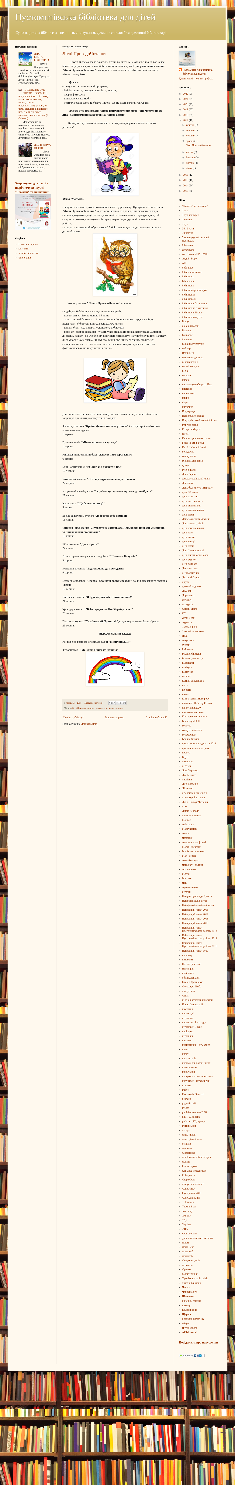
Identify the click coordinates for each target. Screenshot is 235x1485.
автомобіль (188, 249)
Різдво (185, 1107)
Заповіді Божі (190, 627)
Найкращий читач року (195, 950)
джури (185, 582)
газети (185, 433)
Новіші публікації (73, 717)
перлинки (187, 1036)
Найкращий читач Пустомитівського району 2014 (199, 937)
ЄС (184, 613)
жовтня (190, 125)
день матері (188, 541)
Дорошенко (188, 595)
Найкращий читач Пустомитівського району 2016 (199, 945)
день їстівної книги (193, 528)
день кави (187, 532)
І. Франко (187, 649)
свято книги (189, 1134)
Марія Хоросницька (193, 851)
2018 (186, 115)
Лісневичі (187, 788)
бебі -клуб (188, 267)
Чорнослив (25, 257)
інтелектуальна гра (192, 658)
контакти (24, 248)
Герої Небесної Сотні (194, 447)
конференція (189, 734)
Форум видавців (191, 1260)
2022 (186, 93)
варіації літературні (193, 343)
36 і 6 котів (188, 228)
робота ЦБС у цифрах (194, 1121)
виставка (187, 388)
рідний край (189, 1103)
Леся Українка (190, 770)
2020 (186, 104)
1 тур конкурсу (190, 215)
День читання (190, 568)
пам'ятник (187, 1009)
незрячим (187, 959)
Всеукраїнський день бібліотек (199, 420)
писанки (187, 1040)
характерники (190, 1274)
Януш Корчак (189, 1327)
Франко (186, 1269)
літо (184, 806)
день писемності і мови (195, 555)
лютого (190, 162)
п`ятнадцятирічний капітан (197, 1000)
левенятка (187, 761)
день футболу (189, 563)
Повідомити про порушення (198, 1342)
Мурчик (186, 891)
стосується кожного (193, 1184)
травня (190, 141)
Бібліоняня (188, 281)
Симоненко (188, 1152)
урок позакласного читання (197, 1238)
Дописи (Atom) (89, 723)
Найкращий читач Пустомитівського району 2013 (199, 929)
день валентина (191, 496)
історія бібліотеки (29, 253)
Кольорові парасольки (194, 716)
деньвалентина (190, 573)
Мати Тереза (189, 855)
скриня (186, 1161)
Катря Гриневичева (193, 680)
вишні (185, 397)
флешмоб (187, 1256)
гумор (185, 465)
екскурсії (187, 600)
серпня (190, 130)
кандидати (188, 662)
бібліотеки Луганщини (195, 303)
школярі (186, 1305)
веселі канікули (191, 366)
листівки (187, 779)
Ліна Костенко (190, 784)
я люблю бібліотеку (193, 1318)
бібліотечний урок (192, 317)
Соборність (188, 1175)
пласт (185, 1054)
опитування (188, 991)
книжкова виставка (193, 712)
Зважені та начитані (193, 631)
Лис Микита (189, 775)
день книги (188, 537)
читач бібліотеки (191, 1283)
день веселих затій (192, 501)
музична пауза (190, 887)
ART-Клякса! (189, 1332)
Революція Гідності (193, 1094)
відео (185, 402)
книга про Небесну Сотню (197, 703)
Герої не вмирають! (193, 442)
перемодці (188, 1013)
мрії (184, 882)
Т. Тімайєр (188, 1202)
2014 (186, 185)
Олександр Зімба (191, 986)
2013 (186, 190)
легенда (186, 766)
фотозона (187, 1265)
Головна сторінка (114, 717)
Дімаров (187, 590)
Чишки (186, 1287)
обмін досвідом (191, 977)
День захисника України (196, 519)
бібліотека (188, 285)
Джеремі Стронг (191, 577)
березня (190, 157)
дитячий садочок (191, 586)
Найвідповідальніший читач (198, 905)
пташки (186, 1085)
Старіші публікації (156, 717)
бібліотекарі (189, 299)
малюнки (187, 837)
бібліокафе (188, 276)
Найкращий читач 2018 (195, 918)
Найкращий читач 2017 (195, 914)
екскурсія (187, 604)
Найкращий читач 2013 (195, 909)
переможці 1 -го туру (194, 1022)
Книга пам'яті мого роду (195, 698)
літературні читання (193, 797)
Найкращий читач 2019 (195, 923)
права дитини (189, 1067)
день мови (188, 546)
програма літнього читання (109, 708)
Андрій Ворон (190, 258)
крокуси (186, 752)
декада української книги (196, 478)
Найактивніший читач (194, 900)
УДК (184, 1220)
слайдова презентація (194, 1170)
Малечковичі (189, 828)
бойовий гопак (190, 326)
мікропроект (189, 869)
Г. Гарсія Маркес (191, 429)
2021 (186, 99)
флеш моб (187, 1251)
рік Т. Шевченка (191, 1116)
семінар (186, 1143)
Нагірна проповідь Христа (197, 896)
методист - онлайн (192, 864)
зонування (188, 640)
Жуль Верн (188, 617)
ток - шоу (187, 1211)
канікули (187, 667)
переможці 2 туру (192, 1027)
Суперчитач (188, 1188)
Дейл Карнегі (189, 474)
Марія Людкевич (191, 847)
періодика (187, 1031)
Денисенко (188, 483)
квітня (190, 152)
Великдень (188, 353)
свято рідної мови (192, 1139)
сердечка (187, 1148)
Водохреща (188, 411)
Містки (186, 873)
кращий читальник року (195, 748)
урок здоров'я (189, 1233)
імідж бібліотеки (191, 653)
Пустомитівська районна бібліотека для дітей (198, 71)
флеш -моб (188, 1247)
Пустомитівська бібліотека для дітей (85, 17)
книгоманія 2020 (191, 707)
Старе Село (188, 1179)
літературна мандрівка (194, 793)
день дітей (188, 514)
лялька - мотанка (191, 815)
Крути (185, 757)
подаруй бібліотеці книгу (196, 1063)
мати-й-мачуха (190, 860)
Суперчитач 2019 (191, 1193)
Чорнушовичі (189, 1291)
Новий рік (188, 968)
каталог (186, 676)
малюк (186, 833)
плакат (186, 1049)
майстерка (188, 824)
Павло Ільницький (192, 1004)
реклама (186, 1098)
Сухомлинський (191, 1197)
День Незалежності (193, 550)
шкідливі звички (191, 1301)
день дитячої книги (193, 510)
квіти (185, 685)
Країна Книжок (190, 739)
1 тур (185, 210)
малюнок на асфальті (194, 842)
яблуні (186, 1323)
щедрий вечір (189, 1309)
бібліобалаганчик (192, 272)
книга (185, 694)
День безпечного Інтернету (197, 487)
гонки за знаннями (192, 460)
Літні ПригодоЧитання (84, 53)
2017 (186, 120)
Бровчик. (187, 330)
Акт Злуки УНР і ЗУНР (195, 254)
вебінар (186, 348)
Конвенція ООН (191, 721)
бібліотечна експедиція (195, 308)
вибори (186, 380)
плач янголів (189, 1058)
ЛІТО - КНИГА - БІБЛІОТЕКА (41, 57)
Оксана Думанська (192, 982)
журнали (187, 622)
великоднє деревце (192, 357)
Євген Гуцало (190, 608)
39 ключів (187, 233)
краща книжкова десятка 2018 (199, 743)
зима (185, 635)
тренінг (186, 1215)
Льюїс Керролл (190, 810)
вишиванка (188, 393)
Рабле (185, 1089)
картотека (187, 671)
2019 (186, 109)
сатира (186, 1130)
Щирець (187, 1314)
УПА (185, 1229)
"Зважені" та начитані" (195, 206)
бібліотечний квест (193, 312)
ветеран (186, 375)
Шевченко (188, 1296)
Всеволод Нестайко (193, 415)
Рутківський (189, 1125)
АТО (184, 263)
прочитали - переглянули (196, 1081)
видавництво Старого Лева (197, 384)
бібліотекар (188, 294)
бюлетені (187, 339)
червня (190, 135)
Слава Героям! (190, 1166)
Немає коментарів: (94, 703)
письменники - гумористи (196, 1044)
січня (189, 168)
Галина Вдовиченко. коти (196, 438)
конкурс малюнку (192, 730)
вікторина (187, 406)
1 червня (187, 219)
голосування (189, 456)
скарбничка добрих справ (196, 1157)
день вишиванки (191, 505)
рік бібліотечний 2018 (194, 1112)
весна (185, 370)
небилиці (187, 955)
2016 (186, 174)
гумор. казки (189, 469)
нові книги (188, 973)
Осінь (185, 995)
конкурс (186, 725)
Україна (186, 1224)
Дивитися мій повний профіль (196, 78)
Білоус (186, 321)
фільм (185, 1242)
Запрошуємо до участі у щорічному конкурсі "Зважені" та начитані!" (32, 188)
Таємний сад (189, 1206)
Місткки (187, 878)
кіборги (186, 689)
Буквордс (187, 335)
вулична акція (190, 424)
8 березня (187, 245)
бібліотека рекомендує (194, 290)
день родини (189, 559)
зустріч (186, 644)
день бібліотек (190, 492)
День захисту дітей (193, 523)
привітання (188, 1071)
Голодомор (188, 451)
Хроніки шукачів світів (195, 1278)
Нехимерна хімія (191, 964)
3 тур (185, 224)
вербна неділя (190, 362)
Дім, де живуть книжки (42, 146)
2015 (186, 180)
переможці (188, 1018)
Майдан (186, 820)
